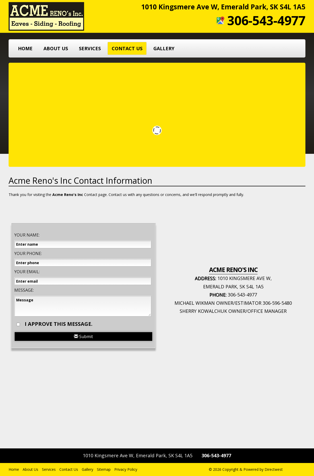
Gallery (163, 48)
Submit (83, 336)
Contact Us (127, 48)
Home (25, 48)
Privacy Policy (125, 469)
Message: (24, 290)
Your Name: (27, 235)
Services (90, 48)
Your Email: (27, 272)
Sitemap (104, 469)
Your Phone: (28, 253)
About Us (55, 48)
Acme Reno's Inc (67, 194)
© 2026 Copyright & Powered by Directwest (246, 469)
